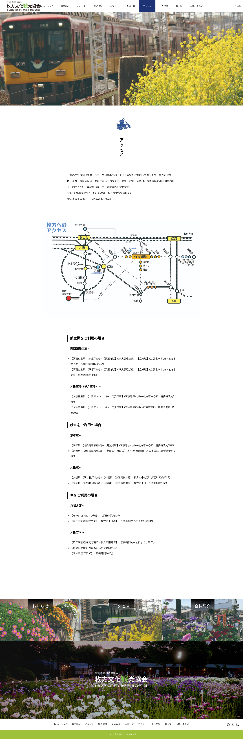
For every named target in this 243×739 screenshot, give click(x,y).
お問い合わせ (196, 6)
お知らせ (114, 6)
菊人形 (179, 6)
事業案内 (65, 6)
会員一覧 (130, 6)
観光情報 (98, 6)
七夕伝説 (163, 6)
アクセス (147, 6)
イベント (81, 6)
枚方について (46, 6)
